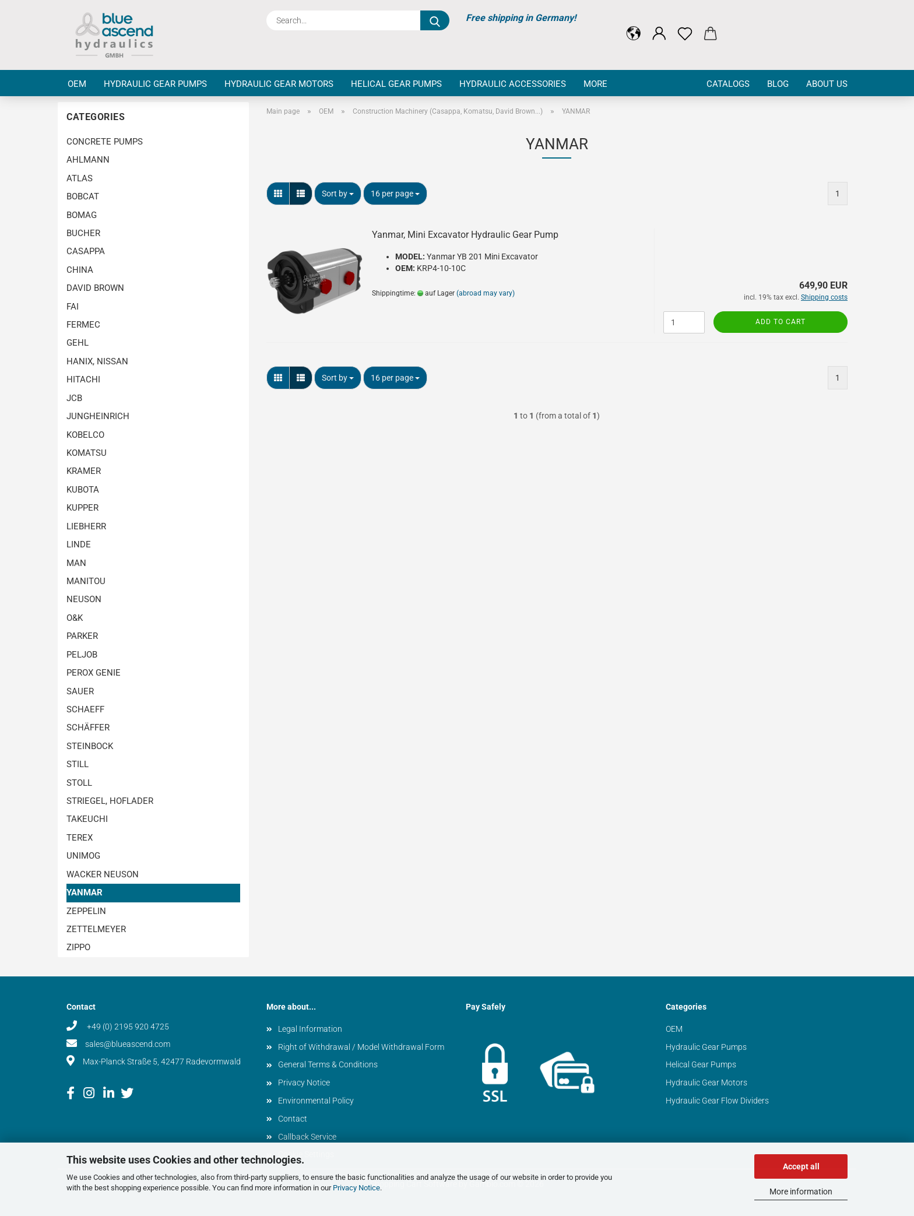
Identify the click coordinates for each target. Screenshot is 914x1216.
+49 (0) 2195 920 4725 (127, 1026)
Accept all (801, 1166)
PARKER (82, 636)
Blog (778, 84)
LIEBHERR (86, 526)
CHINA (79, 270)
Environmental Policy (316, 1100)
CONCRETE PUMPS (104, 141)
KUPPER (82, 507)
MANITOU (86, 581)
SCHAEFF (85, 709)
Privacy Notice (356, 1187)
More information (800, 1191)
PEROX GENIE (93, 672)
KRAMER (83, 471)
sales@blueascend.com (127, 1044)
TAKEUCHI (87, 819)
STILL (77, 764)
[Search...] (434, 20)
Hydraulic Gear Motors (278, 84)
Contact (292, 1118)
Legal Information (310, 1029)
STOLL (79, 783)
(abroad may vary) (485, 293)
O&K (74, 618)
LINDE (78, 544)
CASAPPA (85, 251)
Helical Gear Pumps (396, 84)
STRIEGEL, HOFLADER (109, 801)
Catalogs (728, 84)
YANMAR (84, 892)
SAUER (80, 691)
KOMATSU (86, 453)
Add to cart (780, 322)
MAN (76, 563)
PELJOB (81, 654)
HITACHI (83, 379)
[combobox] (337, 193)
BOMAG (81, 215)
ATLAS (79, 178)
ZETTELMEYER (96, 929)
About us (827, 84)
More (595, 84)
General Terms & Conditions (328, 1064)
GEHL (77, 343)
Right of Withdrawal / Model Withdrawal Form (361, 1047)
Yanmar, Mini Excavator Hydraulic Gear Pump (465, 234)
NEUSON (83, 599)
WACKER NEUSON (102, 874)
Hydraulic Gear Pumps (155, 84)
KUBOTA (82, 489)
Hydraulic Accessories (512, 84)
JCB (74, 398)
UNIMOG (83, 856)
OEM (77, 84)
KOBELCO (85, 435)
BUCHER (83, 233)
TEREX (79, 837)
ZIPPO (78, 947)
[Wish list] (685, 24)
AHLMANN (88, 159)
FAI (72, 306)
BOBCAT (82, 196)
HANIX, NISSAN (97, 361)
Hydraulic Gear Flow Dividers (717, 1100)
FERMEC (83, 324)
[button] (633, 24)
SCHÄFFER (88, 727)
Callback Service (307, 1136)
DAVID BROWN (95, 288)
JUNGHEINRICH (97, 416)
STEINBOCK (89, 746)
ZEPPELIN (86, 911)
